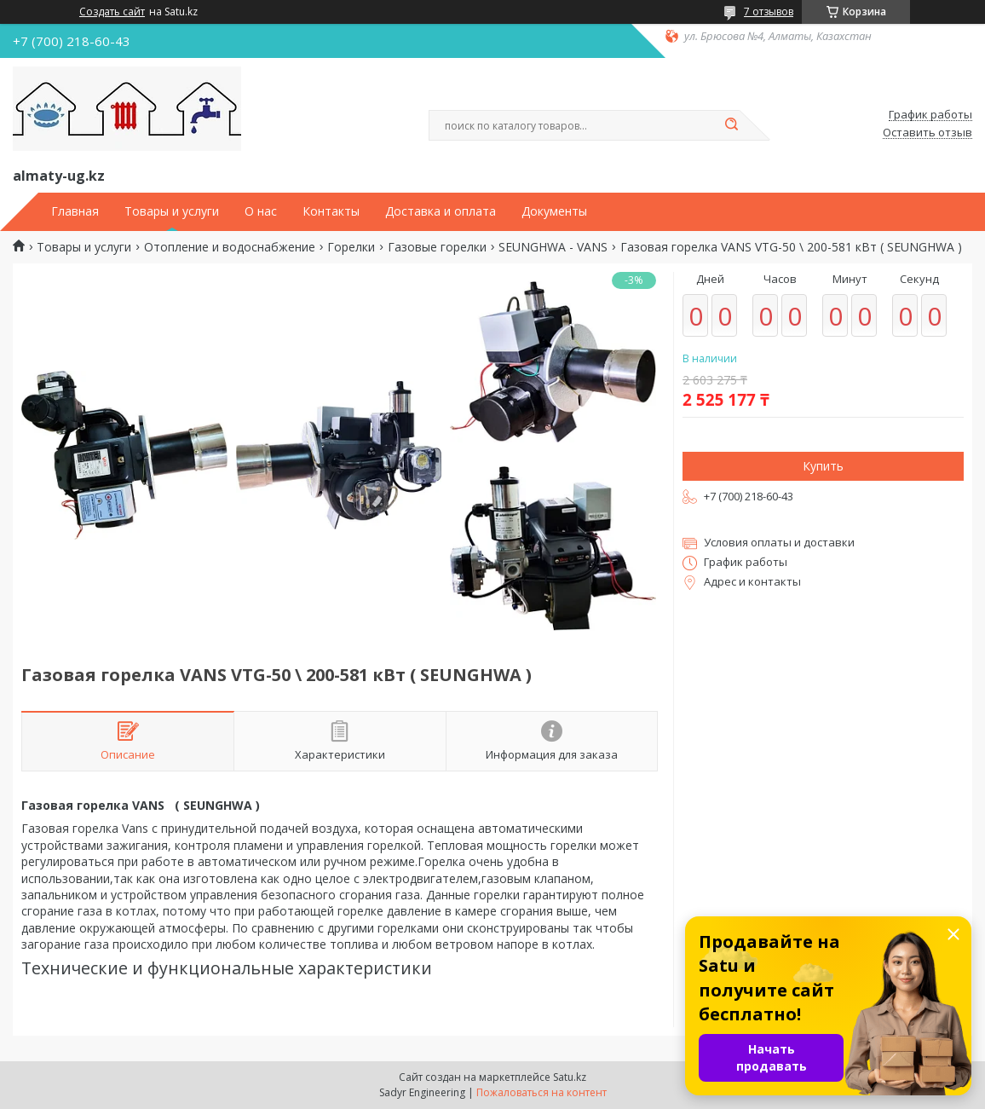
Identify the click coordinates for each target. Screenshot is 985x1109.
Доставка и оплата (440, 211)
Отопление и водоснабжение (229, 247)
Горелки (351, 247)
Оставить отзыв (927, 133)
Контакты (331, 211)
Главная (75, 211)
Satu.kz (569, 1077)
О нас (261, 211)
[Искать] (731, 125)
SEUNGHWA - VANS (553, 247)
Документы (554, 211)
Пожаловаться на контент (541, 1092)
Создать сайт (112, 12)
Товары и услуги (171, 211)
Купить (823, 466)
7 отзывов (768, 11)
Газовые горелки (437, 247)
